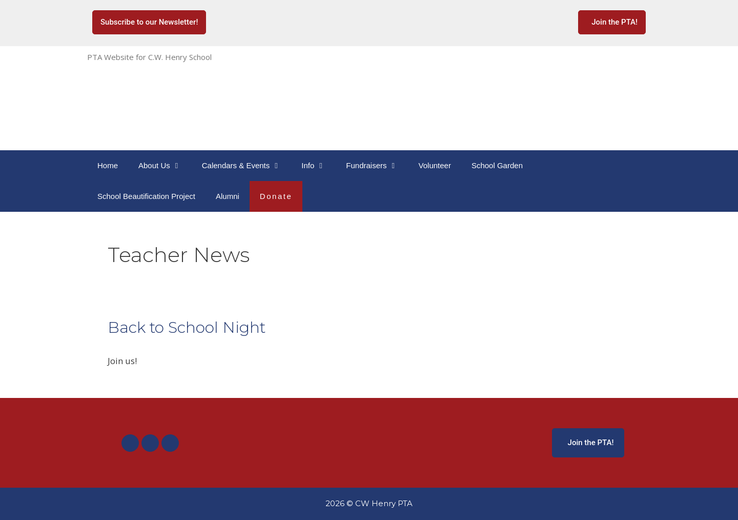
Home (107, 165)
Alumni (227, 196)
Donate (276, 196)
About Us (165, 165)
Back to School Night (186, 327)
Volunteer (435, 165)
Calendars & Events (247, 165)
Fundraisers (377, 165)
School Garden (497, 165)
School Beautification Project (146, 196)
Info (318, 165)
